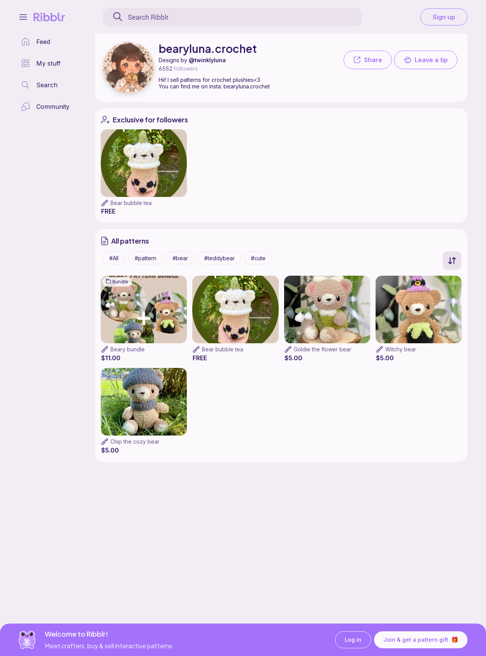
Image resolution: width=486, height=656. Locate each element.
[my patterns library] (41, 63)
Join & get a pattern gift (420, 639)
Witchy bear (400, 349)
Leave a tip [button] (426, 60)
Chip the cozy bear (134, 441)
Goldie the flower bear (322, 349)
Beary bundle (127, 349)
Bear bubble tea (131, 203)
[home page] (35, 41)
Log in (353, 640)
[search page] (39, 85)
